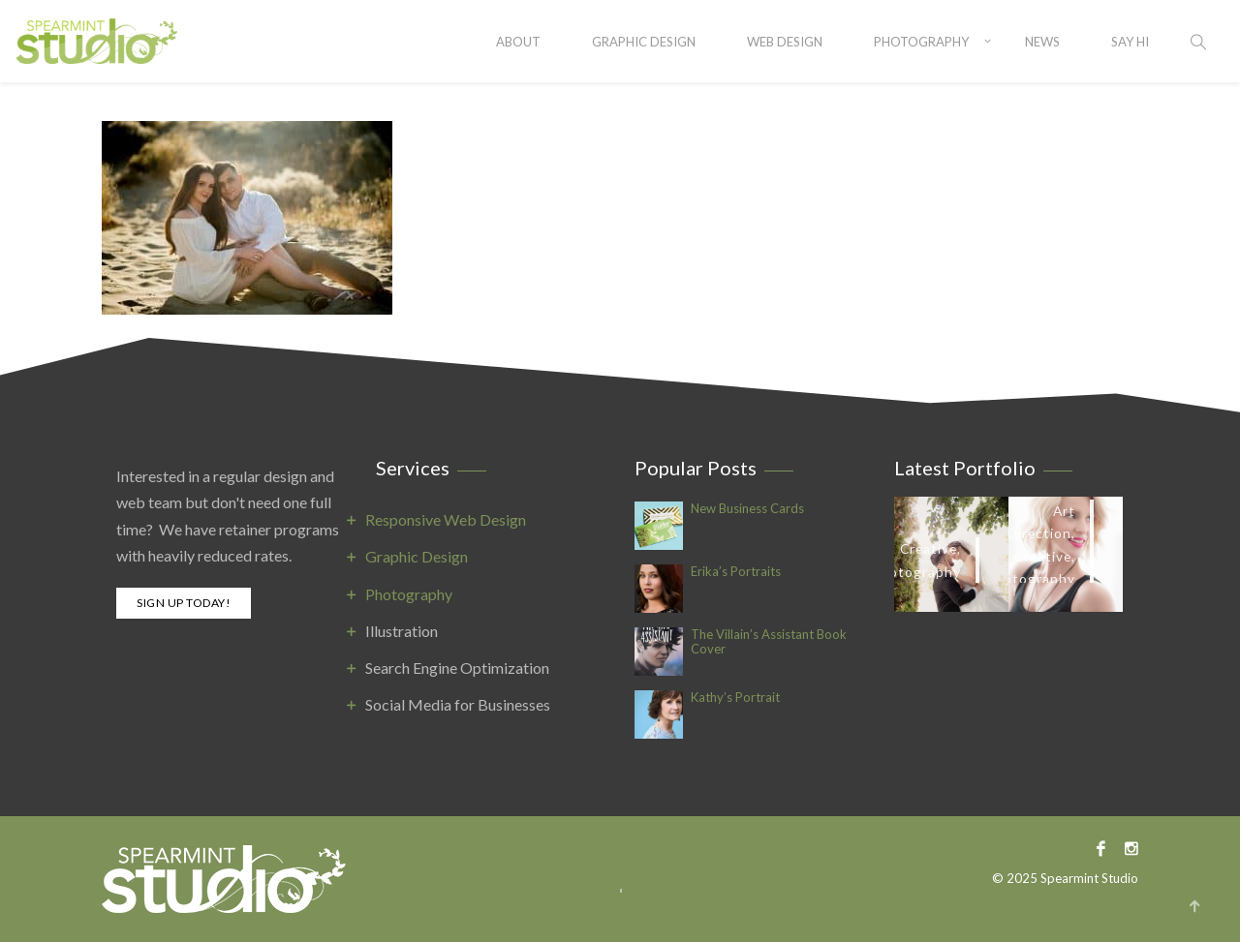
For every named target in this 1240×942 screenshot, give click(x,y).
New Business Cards (747, 508)
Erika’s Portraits (736, 571)
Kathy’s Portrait (735, 697)
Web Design (784, 41)
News (1042, 41)
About (518, 41)
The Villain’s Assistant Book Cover (769, 641)
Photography (921, 41)
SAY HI (1130, 41)
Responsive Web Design (445, 519)
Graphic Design (644, 41)
